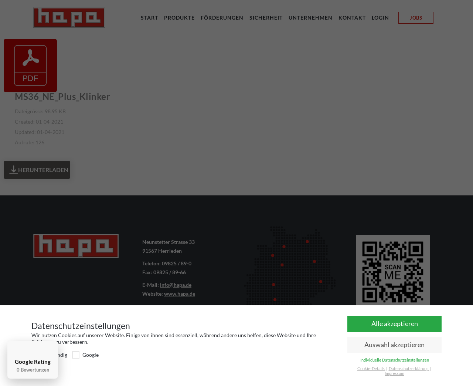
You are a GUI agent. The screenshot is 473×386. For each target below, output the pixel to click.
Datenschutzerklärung (409, 368)
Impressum (394, 373)
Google (85, 354)
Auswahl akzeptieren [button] (394, 345)
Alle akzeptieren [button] (394, 324)
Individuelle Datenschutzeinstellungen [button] (394, 360)
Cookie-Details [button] (371, 368)
